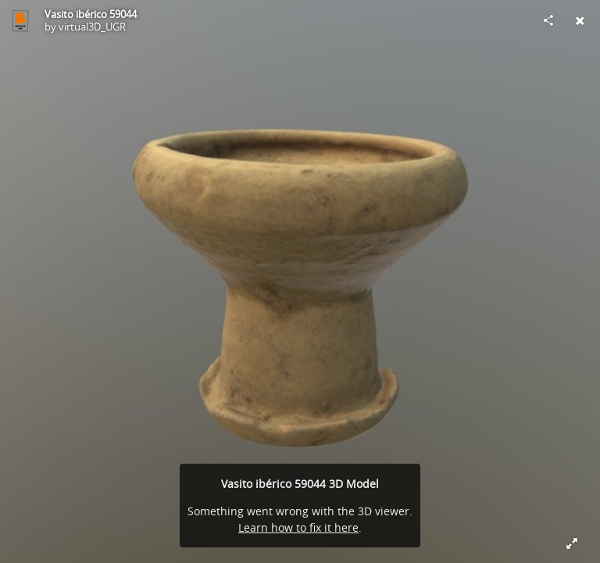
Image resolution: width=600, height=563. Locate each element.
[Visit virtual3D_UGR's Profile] (20, 20)
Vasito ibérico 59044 (91, 14)
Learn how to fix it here (298, 527)
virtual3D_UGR (92, 27)
